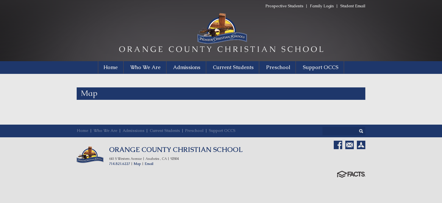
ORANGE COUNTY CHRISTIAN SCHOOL (176, 149)
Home (82, 130)
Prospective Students (284, 5)
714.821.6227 (119, 164)
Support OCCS (222, 130)
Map (137, 164)
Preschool (194, 130)
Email (149, 164)
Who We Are (105, 130)
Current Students (165, 130)
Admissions (133, 130)
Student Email (352, 5)
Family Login (322, 5)
